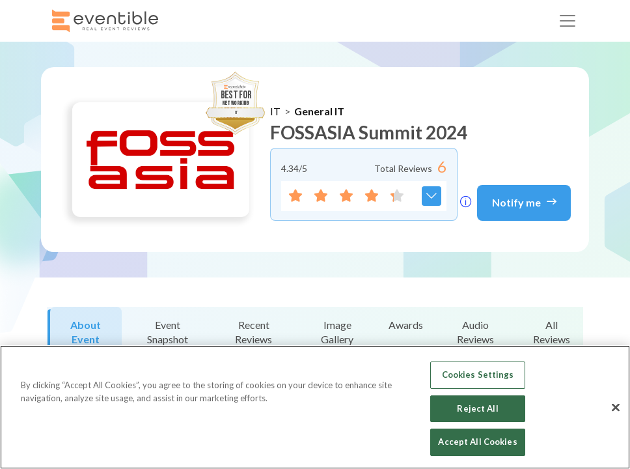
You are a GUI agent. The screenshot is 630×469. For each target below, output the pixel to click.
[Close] (615, 407)
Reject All (477, 408)
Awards (406, 325)
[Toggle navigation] (567, 20)
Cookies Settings (478, 374)
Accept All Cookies (477, 441)
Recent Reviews (253, 332)
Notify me (524, 201)
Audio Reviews (475, 332)
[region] (315, 407)
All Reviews (551, 332)
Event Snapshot (167, 332)
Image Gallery (337, 332)
